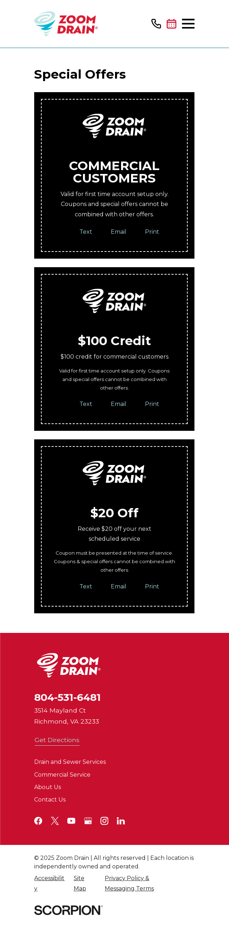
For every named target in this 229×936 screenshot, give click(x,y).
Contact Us (50, 799)
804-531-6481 (67, 697)
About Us (47, 787)
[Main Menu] (188, 23)
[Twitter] (55, 821)
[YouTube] (71, 821)
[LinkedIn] (121, 821)
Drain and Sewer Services (70, 761)
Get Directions (57, 740)
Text (86, 231)
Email (119, 231)
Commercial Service (62, 774)
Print (152, 231)
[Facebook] (38, 821)
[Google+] (88, 821)
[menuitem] (50, 883)
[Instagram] (104, 821)
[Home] (66, 24)
